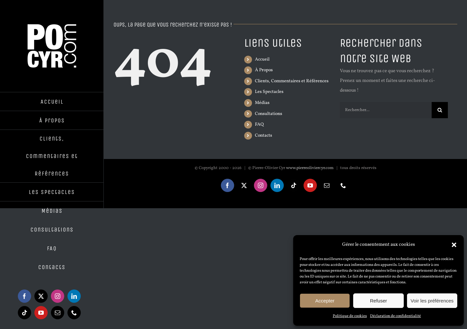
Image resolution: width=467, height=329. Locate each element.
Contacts (263, 135)
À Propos (264, 70)
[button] (454, 245)
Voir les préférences (432, 300)
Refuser (378, 300)
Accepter (324, 300)
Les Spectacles (269, 92)
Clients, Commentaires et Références (292, 81)
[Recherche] (440, 110)
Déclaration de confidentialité (395, 316)
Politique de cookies (350, 316)
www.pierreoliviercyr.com (310, 168)
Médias (262, 103)
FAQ (259, 124)
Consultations (268, 114)
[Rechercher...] (386, 110)
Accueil (262, 59)
